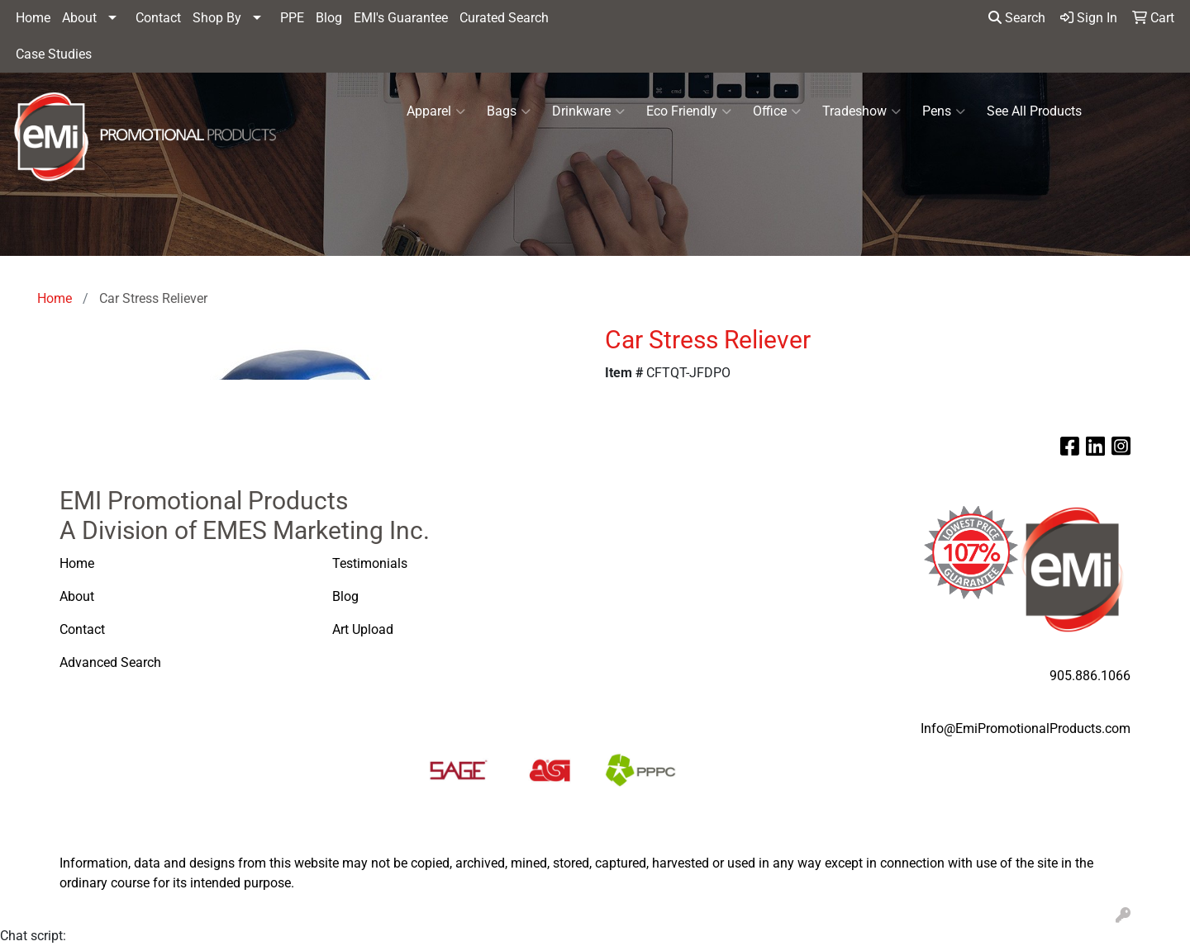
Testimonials (369, 563)
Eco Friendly (688, 111)
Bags (509, 111)
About (79, 18)
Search (1016, 18)
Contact (158, 18)
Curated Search (504, 18)
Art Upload (364, 629)
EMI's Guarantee (401, 18)
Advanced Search (112, 662)
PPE (292, 18)
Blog (329, 18)
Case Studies (54, 54)
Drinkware (588, 111)
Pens (943, 111)
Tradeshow (861, 111)
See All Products (1034, 111)
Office (777, 111)
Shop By (217, 18)
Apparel (436, 111)
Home (33, 18)
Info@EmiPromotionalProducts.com (1025, 728)
